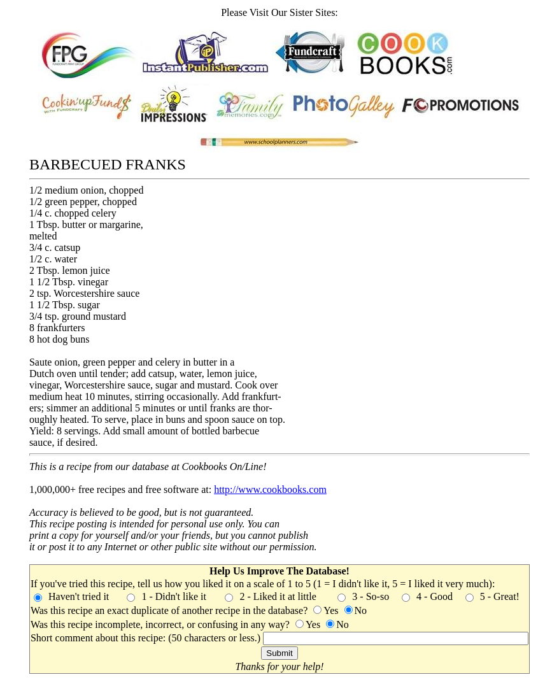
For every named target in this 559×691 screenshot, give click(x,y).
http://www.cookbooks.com (270, 489)
